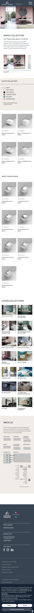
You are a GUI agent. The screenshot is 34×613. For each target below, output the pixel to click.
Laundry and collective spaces (24, 393)
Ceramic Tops (6, 378)
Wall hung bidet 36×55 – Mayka (8, 162)
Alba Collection (7, 316)
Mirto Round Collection (6, 332)
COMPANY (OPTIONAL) (27, 439)
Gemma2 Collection (6, 363)
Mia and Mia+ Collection (22, 317)
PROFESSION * (7, 458)
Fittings (4, 408)
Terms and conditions (9, 562)
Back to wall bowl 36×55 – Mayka (25, 134)
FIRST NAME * (7, 438)
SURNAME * (17, 438)
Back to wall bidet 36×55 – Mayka (25, 162)
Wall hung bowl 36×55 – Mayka (8, 134)
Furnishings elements (21, 409)
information (24, 469)
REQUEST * (22, 457)
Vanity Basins (22, 362)
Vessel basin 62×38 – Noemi (23, 202)
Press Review (7, 525)
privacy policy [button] (24, 589)
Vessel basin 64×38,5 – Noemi (8, 258)
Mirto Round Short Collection (24, 332)
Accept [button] (25, 605)
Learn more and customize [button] (17, 609)
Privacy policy (6, 570)
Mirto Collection (8, 347)
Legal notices (6, 564)
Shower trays (22, 378)
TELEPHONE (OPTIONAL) (17, 447)
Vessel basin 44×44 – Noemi (7, 202)
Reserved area (8, 528)
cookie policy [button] (4, 593)
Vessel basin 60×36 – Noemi (7, 230)
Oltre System (6, 392)
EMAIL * (7, 446)
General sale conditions (10, 567)
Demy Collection (23, 347)
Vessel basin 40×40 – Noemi (23, 258)
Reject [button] (9, 605)
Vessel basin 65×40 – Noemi (7, 286)
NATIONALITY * (27, 447)
